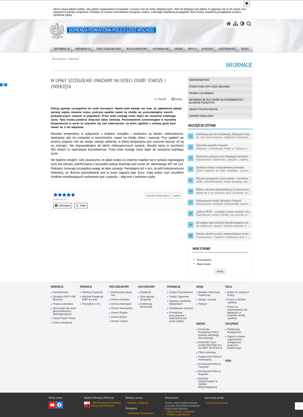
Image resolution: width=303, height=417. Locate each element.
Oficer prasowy (207, 352)
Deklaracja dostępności (234, 331)
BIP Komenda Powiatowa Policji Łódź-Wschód (106, 404)
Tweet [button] (81, 205)
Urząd (199, 287)
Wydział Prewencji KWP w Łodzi (92, 298)
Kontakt (200, 324)
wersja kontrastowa (217, 402)
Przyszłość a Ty (91, 304)
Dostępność (232, 324)
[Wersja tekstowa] (242, 23)
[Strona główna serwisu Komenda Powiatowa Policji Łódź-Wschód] (228, 23)
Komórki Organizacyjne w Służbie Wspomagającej (208, 383)
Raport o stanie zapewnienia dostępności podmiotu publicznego (236, 342)
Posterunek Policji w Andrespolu (210, 358)
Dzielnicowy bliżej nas (121, 294)
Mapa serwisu (204, 264)
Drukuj (176, 99)
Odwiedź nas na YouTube (52, 405)
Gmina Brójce (119, 317)
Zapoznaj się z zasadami (181, 411)
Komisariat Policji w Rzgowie (209, 373)
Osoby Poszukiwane (181, 292)
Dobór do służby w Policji (238, 294)
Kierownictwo (199, 80)
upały (177, 195)
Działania (145, 292)
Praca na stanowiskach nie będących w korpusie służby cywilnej (237, 313)
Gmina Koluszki (120, 299)
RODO (228, 361)
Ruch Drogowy (146, 287)
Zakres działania (201, 116)
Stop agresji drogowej (147, 298)
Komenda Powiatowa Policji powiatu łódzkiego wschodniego (208, 333)
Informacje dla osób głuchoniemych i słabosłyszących (216, 101)
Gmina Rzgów (119, 312)
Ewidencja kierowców (146, 305)
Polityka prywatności (178, 414)
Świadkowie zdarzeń (181, 308)
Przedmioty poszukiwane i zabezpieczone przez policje (178, 317)
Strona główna (59, 59)
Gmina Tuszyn (119, 321)
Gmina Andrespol (121, 304)
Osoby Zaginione (179, 296)
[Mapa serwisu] (235, 23)
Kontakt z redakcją (138, 402)
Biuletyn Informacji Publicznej (209, 294)
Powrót (160, 99)
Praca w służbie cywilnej (236, 301)
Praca (228, 287)
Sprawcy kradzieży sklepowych (180, 302)
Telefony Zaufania (92, 292)
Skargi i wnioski (207, 299)
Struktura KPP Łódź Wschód (209, 86)
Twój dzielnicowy (119, 287)
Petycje (202, 304)
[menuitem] (62, 47)
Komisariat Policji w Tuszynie (209, 365)
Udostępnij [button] (63, 205)
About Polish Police (203, 109)
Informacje (74, 59)
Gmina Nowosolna (121, 308)
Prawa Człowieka (201, 93)
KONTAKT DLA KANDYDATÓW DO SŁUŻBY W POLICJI (210, 345)
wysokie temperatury (157, 195)
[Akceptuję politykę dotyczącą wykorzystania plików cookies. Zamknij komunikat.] (247, 3)
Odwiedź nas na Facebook (59, 405)
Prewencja (86, 287)
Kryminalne (173, 287)
